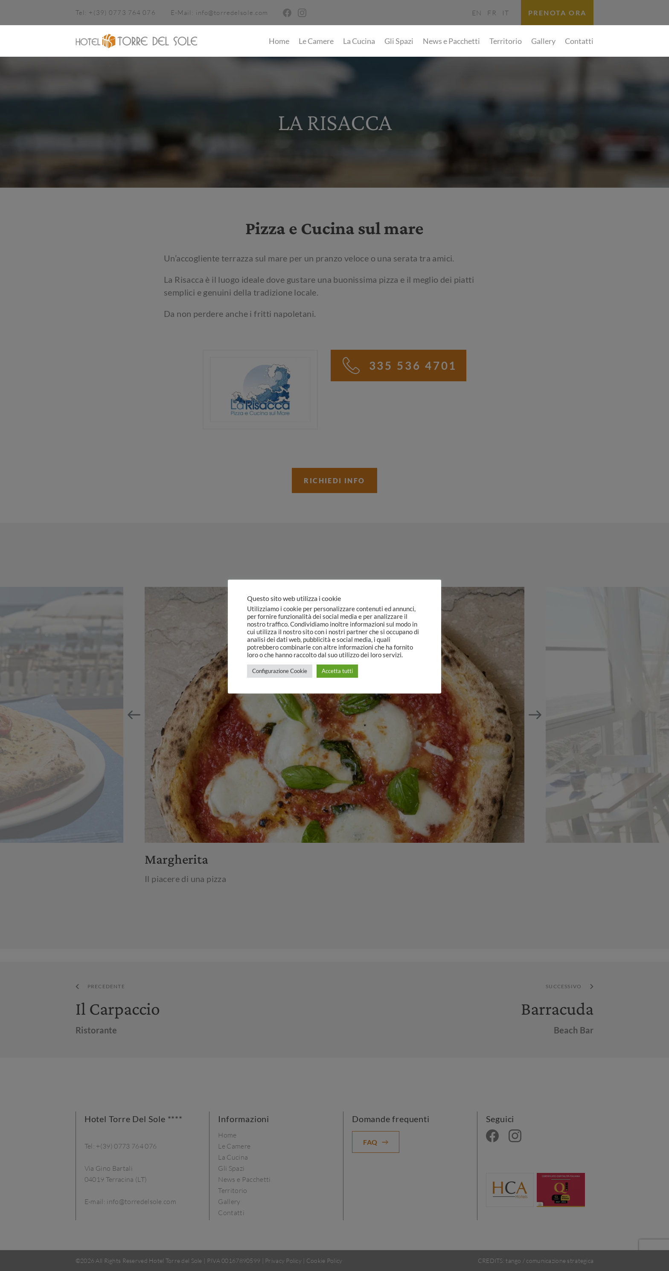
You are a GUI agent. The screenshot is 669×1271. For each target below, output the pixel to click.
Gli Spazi (398, 41)
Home (279, 41)
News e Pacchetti (451, 41)
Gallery (543, 41)
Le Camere (316, 41)
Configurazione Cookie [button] (279, 670)
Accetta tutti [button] (337, 670)
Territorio (505, 41)
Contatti (579, 41)
